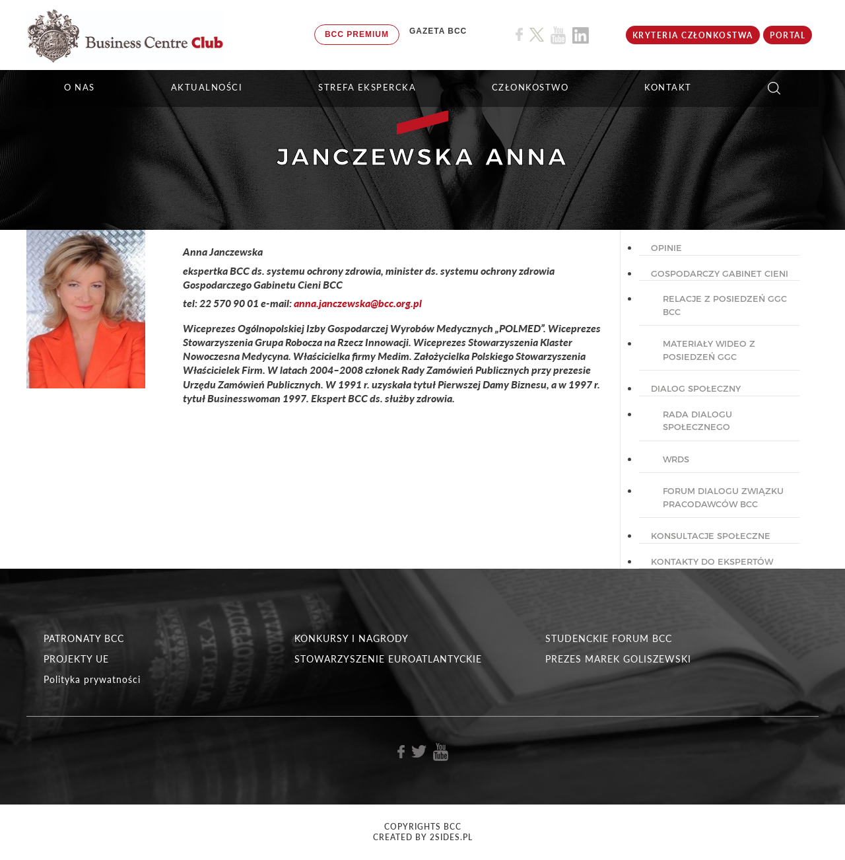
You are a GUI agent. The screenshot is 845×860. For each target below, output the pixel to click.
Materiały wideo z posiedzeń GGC (709, 350)
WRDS (676, 459)
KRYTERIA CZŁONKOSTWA (692, 35)
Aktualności (207, 87)
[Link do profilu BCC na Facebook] (519, 35)
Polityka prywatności (92, 679)
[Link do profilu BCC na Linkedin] (580, 35)
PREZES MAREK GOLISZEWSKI (618, 658)
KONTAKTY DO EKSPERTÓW (712, 561)
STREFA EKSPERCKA (367, 87)
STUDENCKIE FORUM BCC (608, 638)
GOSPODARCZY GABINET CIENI (719, 273)
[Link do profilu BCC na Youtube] (558, 35)
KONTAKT (668, 87)
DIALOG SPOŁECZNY (696, 388)
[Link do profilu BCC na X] (536, 35)
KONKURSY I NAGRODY (351, 638)
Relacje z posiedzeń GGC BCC (725, 305)
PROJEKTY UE (76, 658)
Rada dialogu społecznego (697, 421)
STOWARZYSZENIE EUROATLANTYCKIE (388, 658)
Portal (787, 35)
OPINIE (666, 247)
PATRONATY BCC (84, 638)
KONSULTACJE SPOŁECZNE (710, 535)
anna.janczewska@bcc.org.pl (358, 303)
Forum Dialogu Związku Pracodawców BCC (723, 497)
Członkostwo (530, 87)
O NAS (79, 87)
